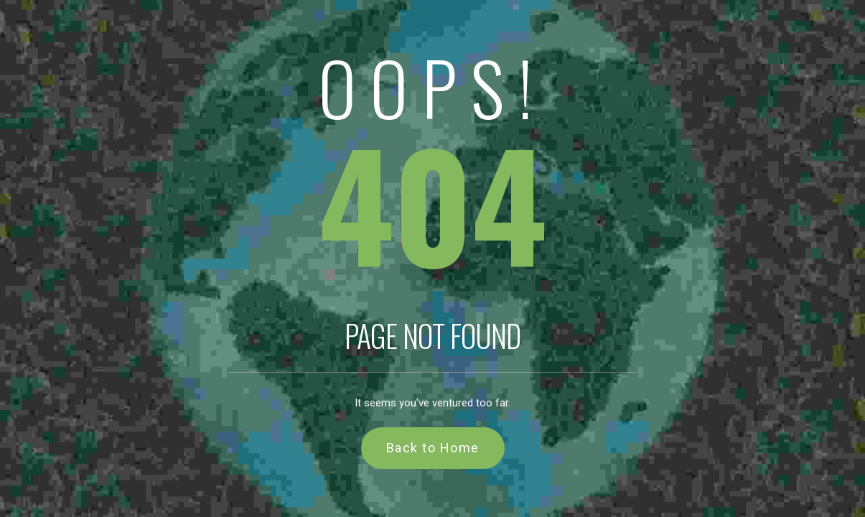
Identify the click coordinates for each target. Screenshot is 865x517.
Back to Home (433, 447)
